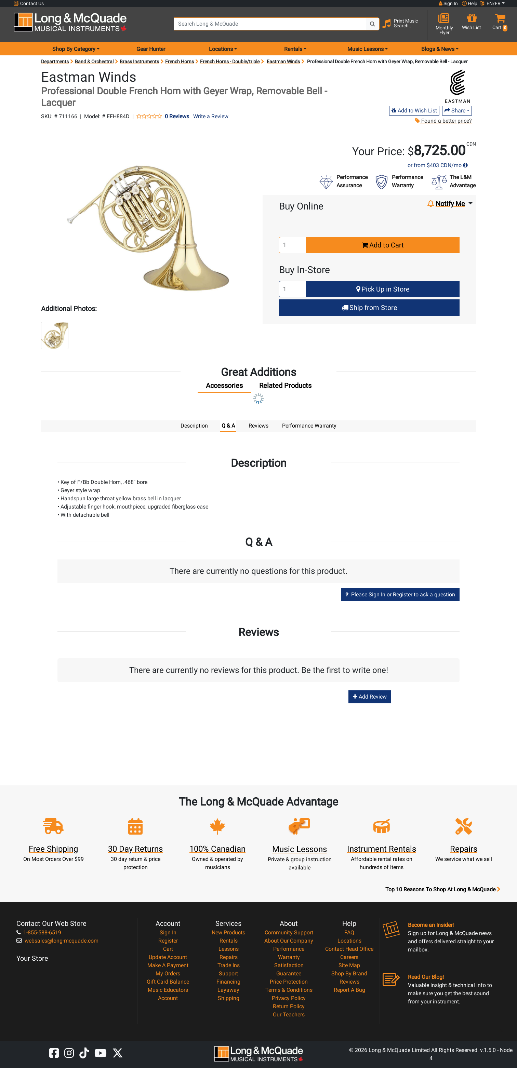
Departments (55, 61)
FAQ (349, 932)
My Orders (168, 973)
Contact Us (29, 3)
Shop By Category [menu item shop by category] (73, 49)
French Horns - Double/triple (230, 61)
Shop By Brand (349, 973)
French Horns (179, 61)
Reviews (349, 981)
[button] (499, 25)
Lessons (228, 948)
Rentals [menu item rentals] (293, 49)
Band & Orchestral (94, 61)
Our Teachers (289, 1014)
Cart (168, 948)
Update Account (168, 957)
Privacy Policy (289, 998)
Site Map (349, 965)
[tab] (224, 387)
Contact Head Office (349, 948)
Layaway (228, 989)
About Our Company (288, 940)
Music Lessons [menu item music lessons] (365, 49)
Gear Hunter (150, 49)
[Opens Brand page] (457, 86)
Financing (228, 981)
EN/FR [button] (490, 3)
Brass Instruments (139, 61)
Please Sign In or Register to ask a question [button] (400, 594)
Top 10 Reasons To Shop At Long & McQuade (443, 889)
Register (168, 940)
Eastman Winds (283, 61)
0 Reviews (177, 116)
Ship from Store (369, 307)
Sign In (168, 932)
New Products (228, 932)
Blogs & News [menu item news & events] (437, 49)
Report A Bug (349, 989)
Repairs (229, 957)
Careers (349, 957)
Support (228, 973)
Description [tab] (194, 425)
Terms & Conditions (289, 989)
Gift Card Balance (168, 981)
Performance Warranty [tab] (309, 425)
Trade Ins (228, 965)
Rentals (229, 940)
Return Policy (289, 1006)
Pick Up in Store (383, 289)
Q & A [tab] (228, 425)
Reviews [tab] (258, 425)
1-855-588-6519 (38, 932)
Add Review (370, 696)
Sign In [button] (448, 3)
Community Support (289, 932)
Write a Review (210, 116)
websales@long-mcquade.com (57, 940)
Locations (349, 940)
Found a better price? (443, 121)
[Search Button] (373, 23)
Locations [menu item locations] (221, 49)
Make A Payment (167, 965)
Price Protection (289, 981)
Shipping (228, 998)
